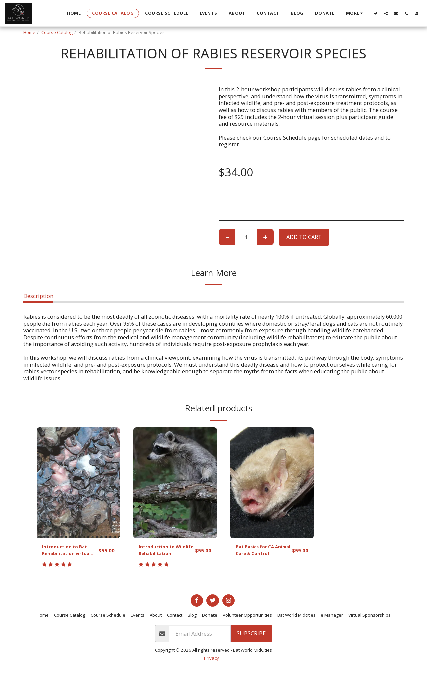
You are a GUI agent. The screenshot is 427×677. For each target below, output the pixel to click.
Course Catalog (57, 32)
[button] (375, 13)
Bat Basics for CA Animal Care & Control (259, 552)
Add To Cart (304, 237)
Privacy (211, 662)
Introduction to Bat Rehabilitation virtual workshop (68, 552)
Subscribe (251, 637)
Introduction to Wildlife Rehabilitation (160, 552)
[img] (78, 482)
